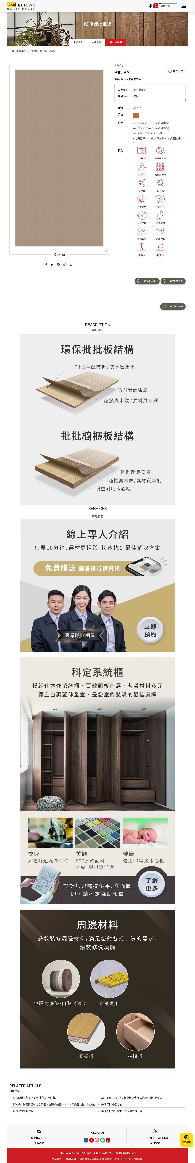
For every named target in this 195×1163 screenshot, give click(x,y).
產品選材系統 (173, 281)
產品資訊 (20, 51)
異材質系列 (116, 42)
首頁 (11, 51)
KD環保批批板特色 (111, 1104)
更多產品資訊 (147, 281)
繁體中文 (165, 6)
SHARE (59, 254)
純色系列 (96, 42)
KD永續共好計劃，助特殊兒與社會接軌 (35, 1097)
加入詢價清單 (173, 306)
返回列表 (175, 71)
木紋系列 (78, 42)
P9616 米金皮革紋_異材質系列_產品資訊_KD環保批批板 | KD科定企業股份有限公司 (21, 6)
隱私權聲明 (70, 1159)
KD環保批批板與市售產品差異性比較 (121, 1111)
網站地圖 (56, 1159)
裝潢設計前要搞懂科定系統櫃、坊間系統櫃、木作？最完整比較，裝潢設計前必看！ (55, 1104)
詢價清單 (149, 5)
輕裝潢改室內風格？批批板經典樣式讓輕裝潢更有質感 (131, 1097)
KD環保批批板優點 (23, 1111)
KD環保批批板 (35, 51)
